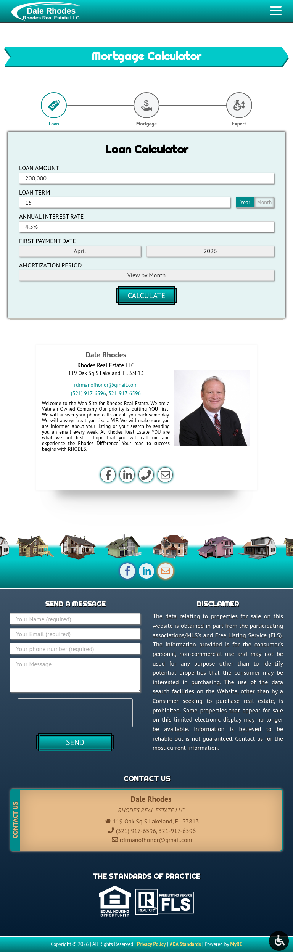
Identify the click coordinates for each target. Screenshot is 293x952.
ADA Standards (185, 944)
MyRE (236, 944)
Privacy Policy (151, 944)
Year (245, 202)
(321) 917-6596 (88, 393)
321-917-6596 (124, 393)
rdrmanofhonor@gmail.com (105, 384)
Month (264, 202)
